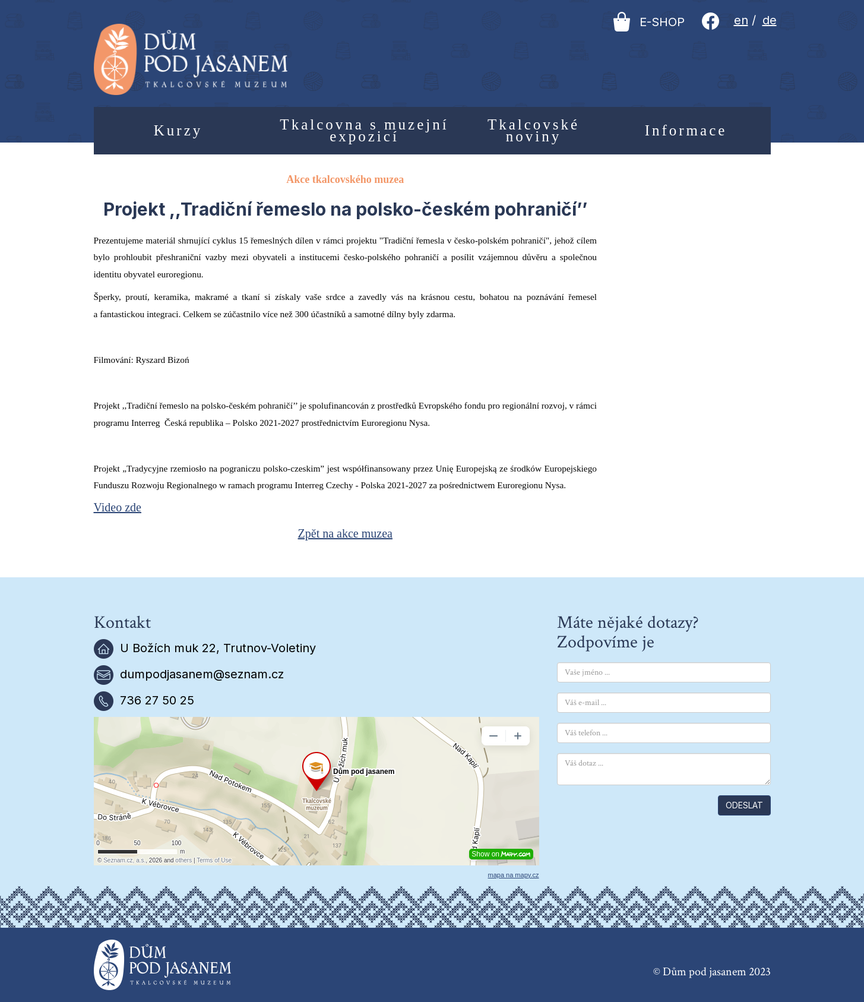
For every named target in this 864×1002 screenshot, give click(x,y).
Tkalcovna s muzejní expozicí (364, 130)
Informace (686, 130)
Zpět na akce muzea (345, 533)
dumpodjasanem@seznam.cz (202, 674)
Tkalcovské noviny (534, 130)
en (741, 20)
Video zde (117, 507)
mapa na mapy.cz (513, 874)
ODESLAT (744, 805)
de (769, 20)
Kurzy (178, 130)
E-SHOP (649, 22)
